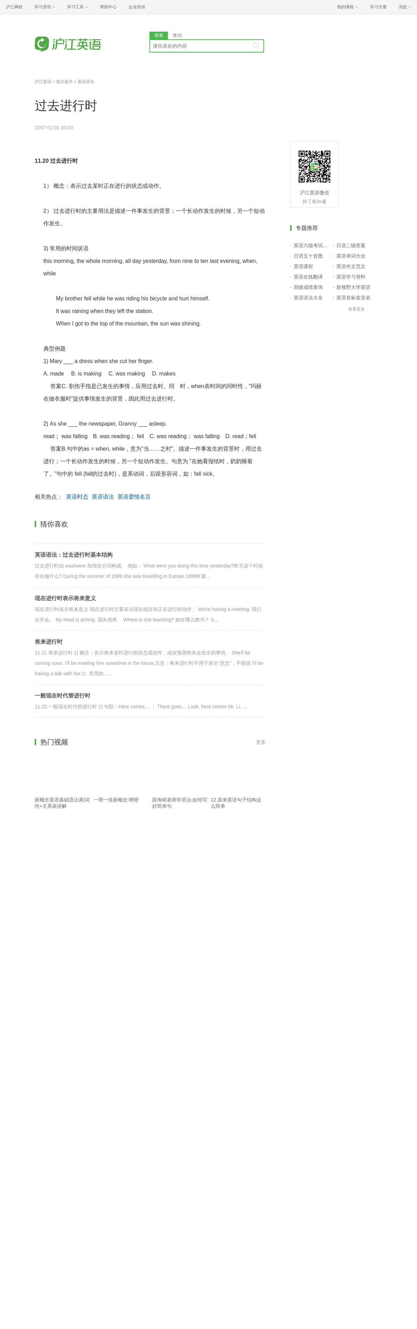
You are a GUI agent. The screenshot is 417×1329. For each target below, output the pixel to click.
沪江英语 (43, 81)
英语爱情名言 (134, 497)
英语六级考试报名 (312, 245)
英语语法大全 (308, 297)
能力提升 (64, 81)
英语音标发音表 (353, 297)
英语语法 (85, 81)
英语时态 (77, 497)
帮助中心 (108, 7)
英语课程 (303, 266)
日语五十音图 (308, 256)
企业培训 (137, 7)
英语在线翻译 (308, 277)
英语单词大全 (351, 256)
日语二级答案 (351, 245)
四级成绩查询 (308, 287)
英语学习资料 (351, 277)
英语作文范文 (351, 266)
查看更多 (356, 309)
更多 (261, 742)
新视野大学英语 (353, 287)
